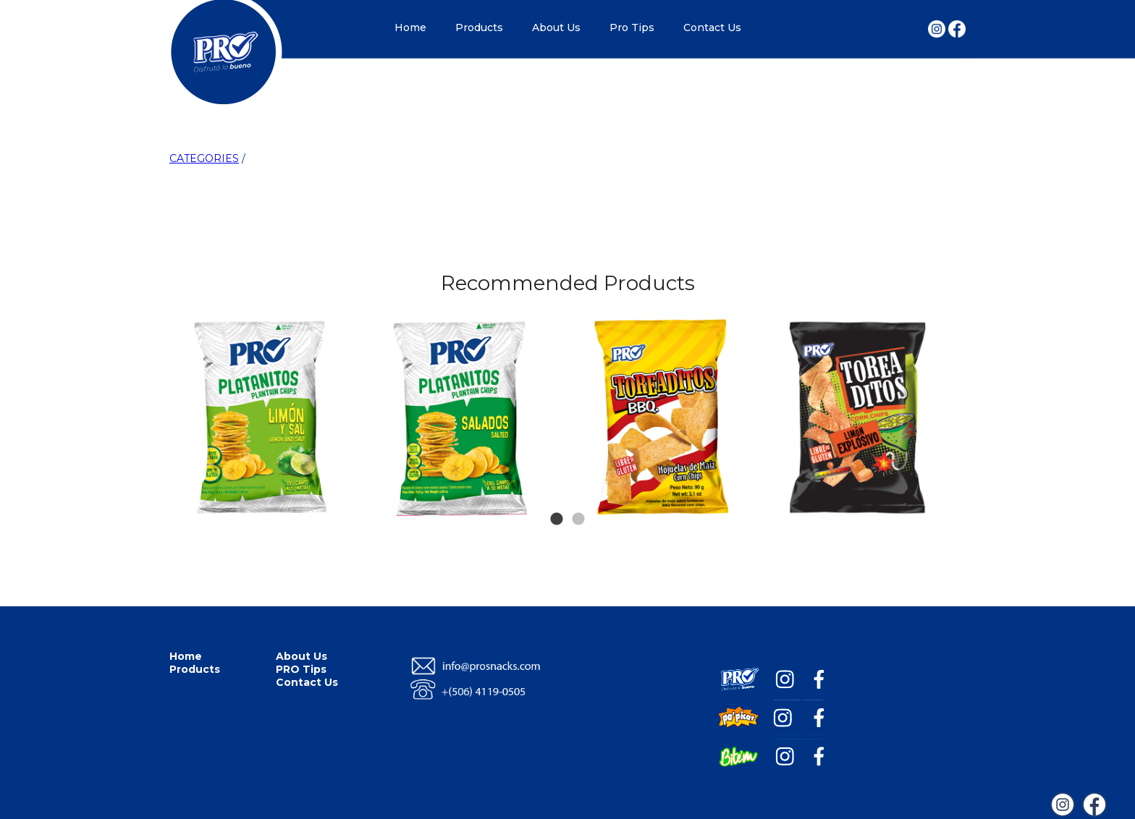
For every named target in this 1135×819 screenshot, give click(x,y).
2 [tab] (578, 498)
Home (410, 27)
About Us (556, 27)
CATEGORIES (204, 158)
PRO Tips (301, 669)
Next (938, 346)
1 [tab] (556, 498)
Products (479, 27)
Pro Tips (631, 27)
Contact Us (712, 27)
